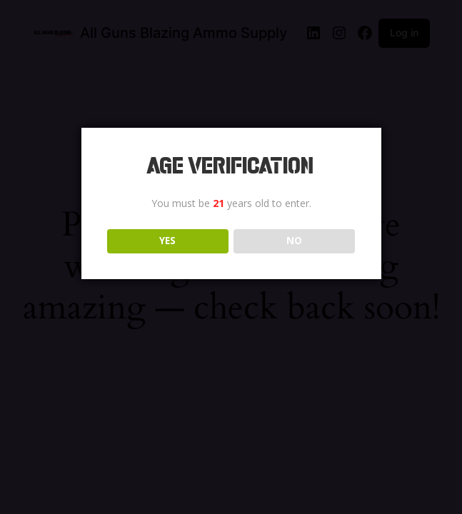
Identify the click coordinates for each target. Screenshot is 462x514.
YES (167, 240)
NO (294, 240)
